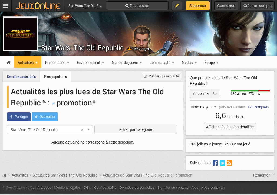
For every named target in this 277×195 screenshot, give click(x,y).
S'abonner (197, 6)
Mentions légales (67, 188)
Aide (194, 188)
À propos (44, 188)
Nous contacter (213, 188)
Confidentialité (105, 188)
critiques (258, 107)
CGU (87, 188)
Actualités (20, 175)
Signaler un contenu (173, 188)
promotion (72, 102)
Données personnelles (136, 188)
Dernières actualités (21, 76)
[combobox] (50, 129)
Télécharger (138, 48)
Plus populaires (55, 76)
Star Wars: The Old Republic (82, 48)
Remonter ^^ (264, 175)
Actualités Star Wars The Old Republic (65, 175)
